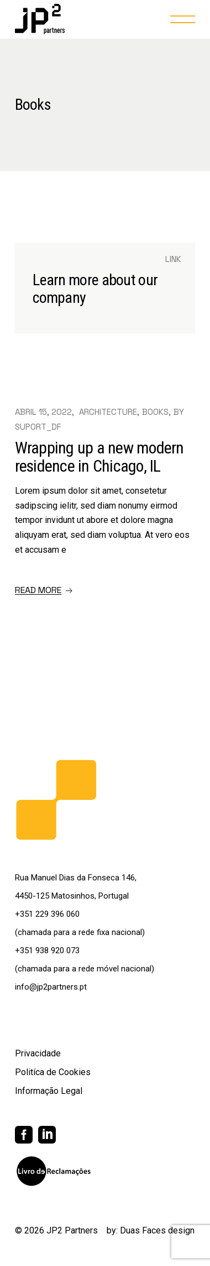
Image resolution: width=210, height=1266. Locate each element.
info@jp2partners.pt (51, 987)
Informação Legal (48, 1091)
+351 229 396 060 (47, 914)
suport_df (38, 426)
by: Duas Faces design (151, 1230)
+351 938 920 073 (47, 950)
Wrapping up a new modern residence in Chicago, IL (99, 457)
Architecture (108, 412)
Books (155, 412)
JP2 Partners (72, 1230)
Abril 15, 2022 (43, 412)
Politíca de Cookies (53, 1072)
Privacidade (38, 1053)
